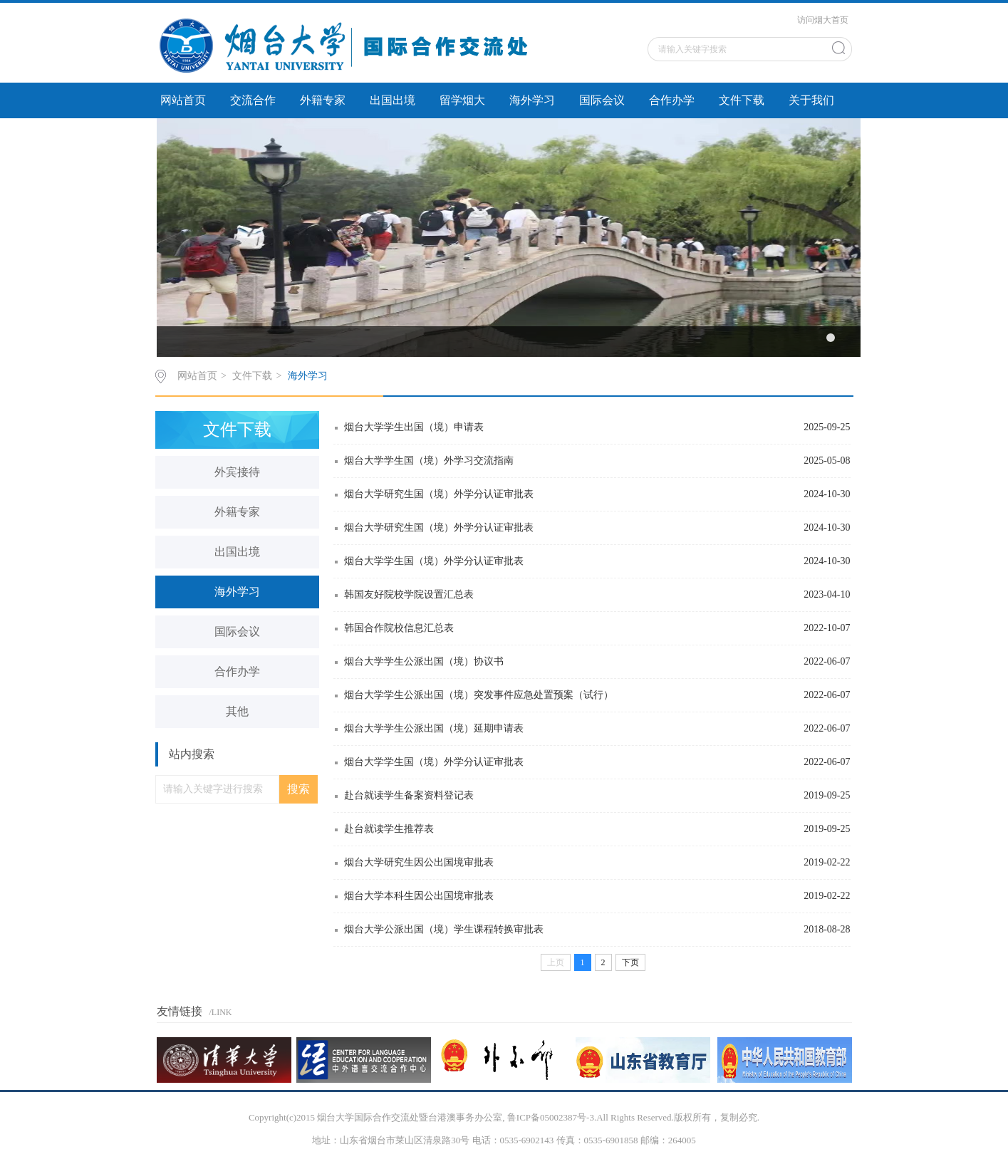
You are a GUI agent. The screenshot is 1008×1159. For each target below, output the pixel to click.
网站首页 (183, 100)
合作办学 (672, 100)
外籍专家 (322, 100)
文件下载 (741, 100)
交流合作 (253, 100)
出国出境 (392, 100)
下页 (630, 962)
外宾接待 (237, 472)
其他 (237, 711)
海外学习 (532, 100)
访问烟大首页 (822, 20)
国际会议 (602, 100)
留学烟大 (462, 100)
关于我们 (811, 100)
